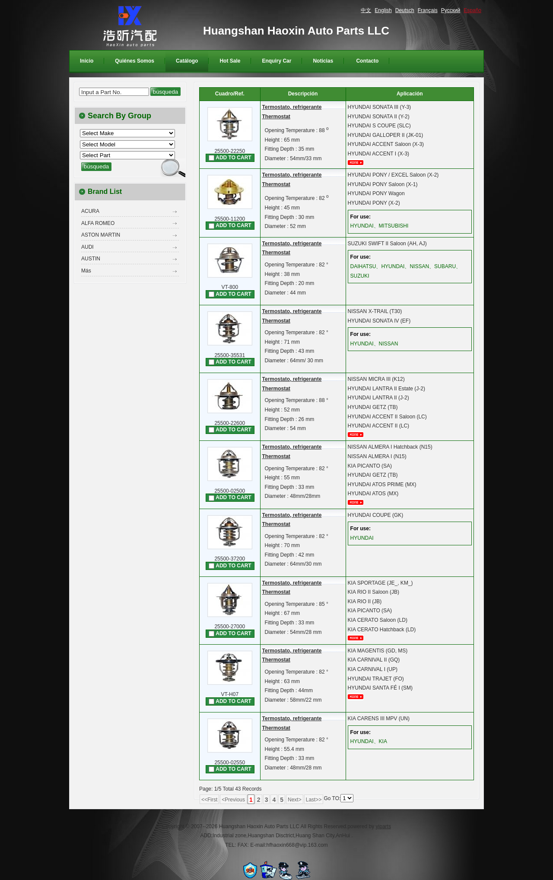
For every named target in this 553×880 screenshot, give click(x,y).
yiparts (383, 826)
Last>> (314, 800)
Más (86, 271)
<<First (209, 800)
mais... (358, 162)
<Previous (233, 800)
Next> (295, 800)
